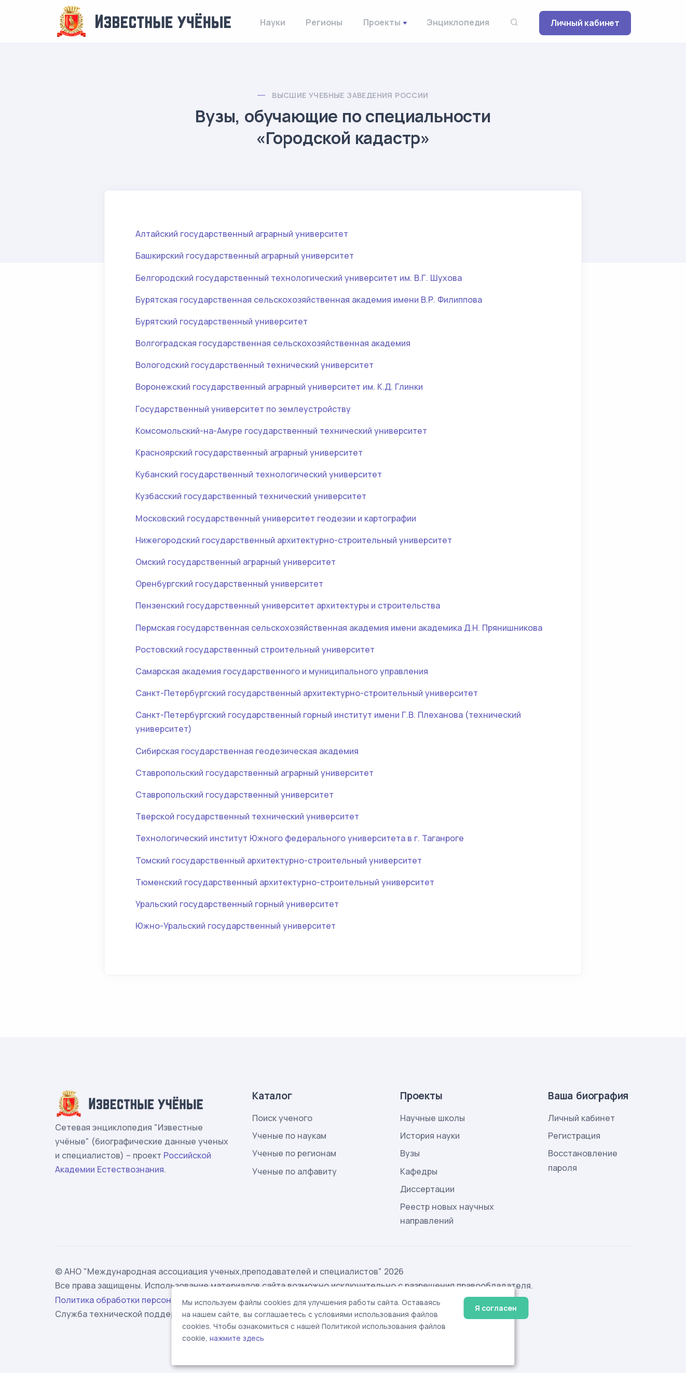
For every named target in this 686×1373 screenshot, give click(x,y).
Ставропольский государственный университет (234, 794)
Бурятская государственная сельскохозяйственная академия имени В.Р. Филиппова (308, 299)
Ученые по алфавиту (294, 1171)
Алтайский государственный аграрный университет (241, 233)
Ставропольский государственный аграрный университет (254, 772)
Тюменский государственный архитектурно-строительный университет (284, 882)
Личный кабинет (585, 23)
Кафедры (418, 1171)
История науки (430, 1135)
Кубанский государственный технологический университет (258, 474)
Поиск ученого (282, 1118)
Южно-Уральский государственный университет (235, 925)
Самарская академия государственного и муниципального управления (281, 671)
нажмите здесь (237, 1338)
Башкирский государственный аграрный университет (244, 255)
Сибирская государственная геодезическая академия (247, 751)
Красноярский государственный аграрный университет (249, 452)
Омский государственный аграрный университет (235, 562)
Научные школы (432, 1118)
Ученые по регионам (294, 1153)
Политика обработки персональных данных (145, 1300)
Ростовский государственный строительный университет (255, 649)
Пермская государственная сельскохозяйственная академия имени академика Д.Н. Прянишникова (338, 627)
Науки (272, 22)
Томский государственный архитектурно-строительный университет (278, 860)
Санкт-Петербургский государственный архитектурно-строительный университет (306, 693)
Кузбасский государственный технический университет (250, 496)
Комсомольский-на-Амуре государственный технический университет (281, 430)
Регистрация (574, 1135)
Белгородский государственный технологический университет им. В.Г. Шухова (298, 278)
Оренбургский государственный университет (229, 583)
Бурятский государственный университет (221, 321)
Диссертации (427, 1189)
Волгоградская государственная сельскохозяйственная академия (272, 343)
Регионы (324, 22)
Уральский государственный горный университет (237, 904)
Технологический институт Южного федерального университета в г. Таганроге (299, 838)
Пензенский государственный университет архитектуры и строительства (287, 605)
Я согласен (496, 1308)
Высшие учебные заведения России (350, 95)
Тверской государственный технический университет (247, 816)
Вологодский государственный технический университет (254, 365)
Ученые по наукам (289, 1135)
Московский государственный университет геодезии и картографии (275, 518)
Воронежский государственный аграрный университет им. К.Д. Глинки (279, 386)
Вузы (410, 1153)
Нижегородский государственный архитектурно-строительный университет (293, 540)
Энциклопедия (458, 22)
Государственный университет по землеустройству (243, 409)
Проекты (382, 22)
